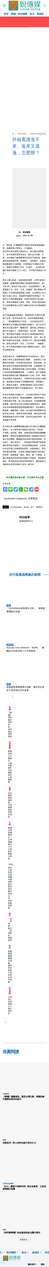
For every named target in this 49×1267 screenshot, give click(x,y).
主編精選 (6, 1094)
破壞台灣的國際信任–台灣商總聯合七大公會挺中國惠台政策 (10, 843)
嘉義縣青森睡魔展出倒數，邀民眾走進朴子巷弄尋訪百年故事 (10, 966)
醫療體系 (39, 507)
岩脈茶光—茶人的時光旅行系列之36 (19, 1142)
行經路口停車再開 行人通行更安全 (11, 1005)
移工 (32, 507)
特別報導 (26, 232)
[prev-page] (8, 697)
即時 (8, 684)
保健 (8, 605)
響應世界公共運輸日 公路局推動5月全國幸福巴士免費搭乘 (10, 766)
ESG (11, 864)
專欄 (10, 708)
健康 (10, 788)
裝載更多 (24, 1239)
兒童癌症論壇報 (8, 1183)
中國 (10, 823)
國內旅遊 (10, 645)
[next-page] (12, 697)
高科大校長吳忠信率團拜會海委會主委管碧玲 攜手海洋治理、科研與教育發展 (11, 887)
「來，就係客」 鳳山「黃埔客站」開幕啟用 (11, 929)
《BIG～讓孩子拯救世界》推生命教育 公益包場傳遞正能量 (24, 1187)
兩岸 (10, 914)
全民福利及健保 (16, 507)
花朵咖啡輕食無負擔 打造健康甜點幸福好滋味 (10, 805)
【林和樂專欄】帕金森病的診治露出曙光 (21, 1232)
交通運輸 (10, 745)
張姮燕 (26, 507)
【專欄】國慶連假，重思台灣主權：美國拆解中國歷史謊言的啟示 (23, 1097)
